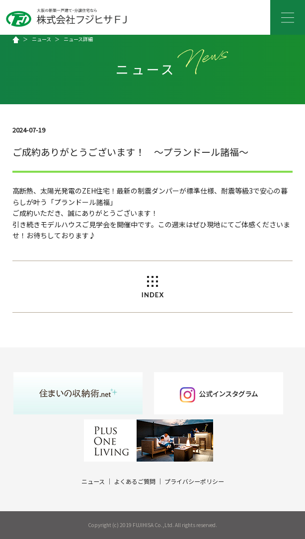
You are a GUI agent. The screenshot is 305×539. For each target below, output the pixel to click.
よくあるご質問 (134, 481)
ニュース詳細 (78, 39)
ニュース (41, 39)
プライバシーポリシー (194, 481)
